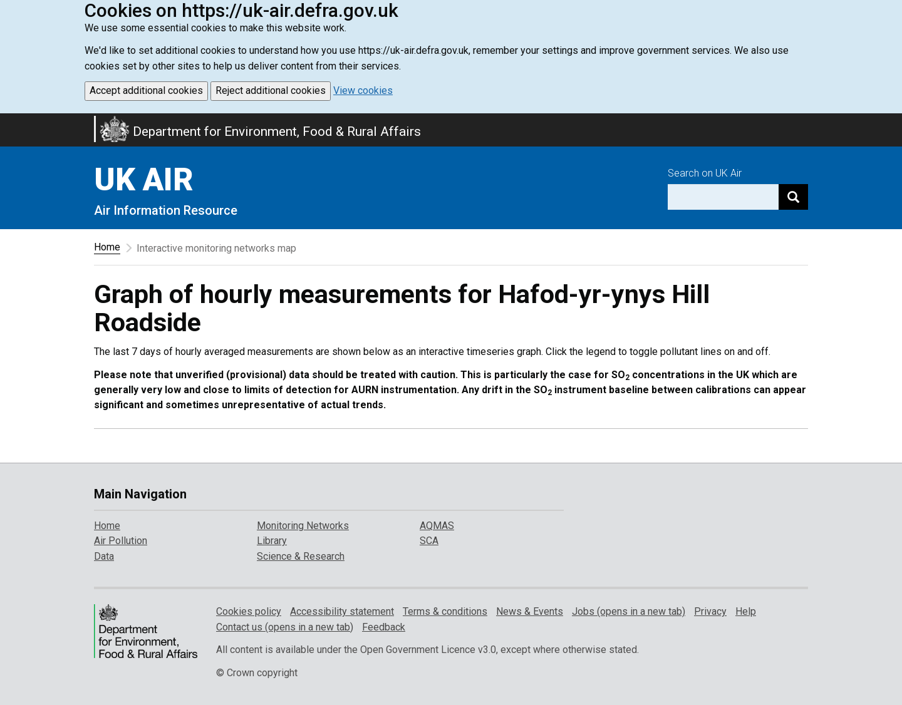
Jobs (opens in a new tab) (628, 611)
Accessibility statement (342, 611)
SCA (429, 541)
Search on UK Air (705, 173)
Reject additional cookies (270, 90)
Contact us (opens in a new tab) (284, 627)
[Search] (793, 197)
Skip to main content (7, 121)
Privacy (710, 611)
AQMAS (437, 526)
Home (107, 247)
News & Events (529, 611)
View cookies (363, 90)
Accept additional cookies (146, 90)
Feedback (383, 627)
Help (745, 611)
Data (104, 556)
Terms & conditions (445, 611)
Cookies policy (248, 611)
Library (272, 541)
